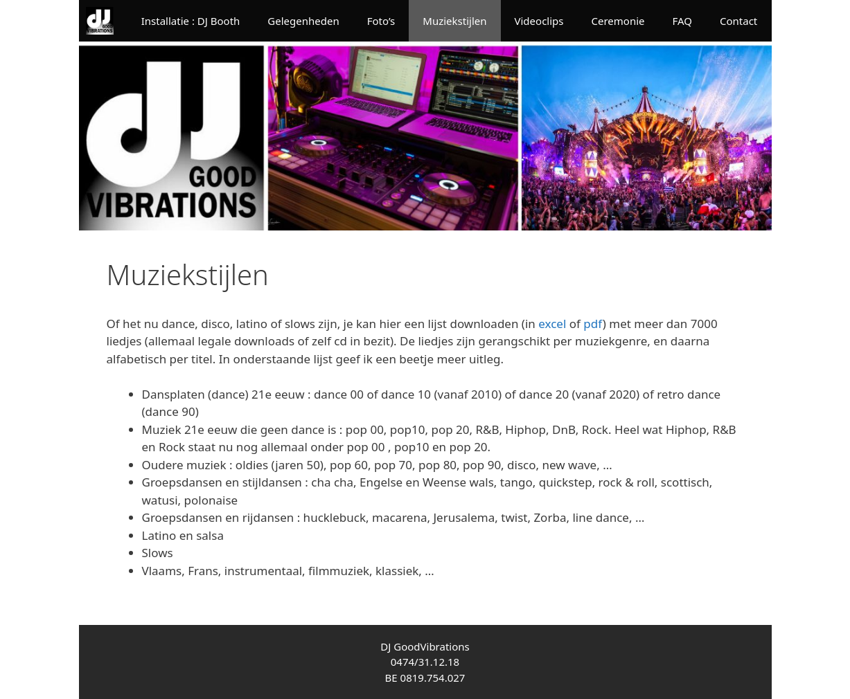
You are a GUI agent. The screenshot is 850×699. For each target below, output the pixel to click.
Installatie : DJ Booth (190, 21)
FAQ (682, 21)
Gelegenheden (303, 21)
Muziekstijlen (454, 21)
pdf (592, 324)
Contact (738, 21)
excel (552, 324)
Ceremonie (617, 21)
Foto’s (381, 21)
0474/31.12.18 (425, 662)
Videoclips (539, 21)
